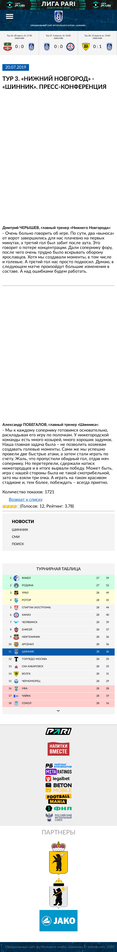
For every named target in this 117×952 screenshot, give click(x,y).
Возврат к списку (26, 500)
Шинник (20, 530)
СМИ (16, 537)
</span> (58, 157)
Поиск (18, 544)
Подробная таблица (58, 710)
